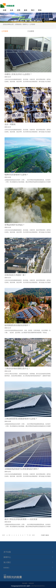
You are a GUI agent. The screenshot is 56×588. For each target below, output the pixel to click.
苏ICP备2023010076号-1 (38, 586)
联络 (40, 10)
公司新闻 (32, 24)
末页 (33, 535)
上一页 (8, 535)
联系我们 (6, 567)
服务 (25, 10)
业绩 (4, 10)
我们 (32, 10)
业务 (11, 10)
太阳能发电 (18, 24)
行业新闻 (30, 31)
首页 (3, 535)
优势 (18, 10)
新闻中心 (25, 24)
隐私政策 (31, 583)
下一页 (29, 535)
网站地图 (24, 583)
